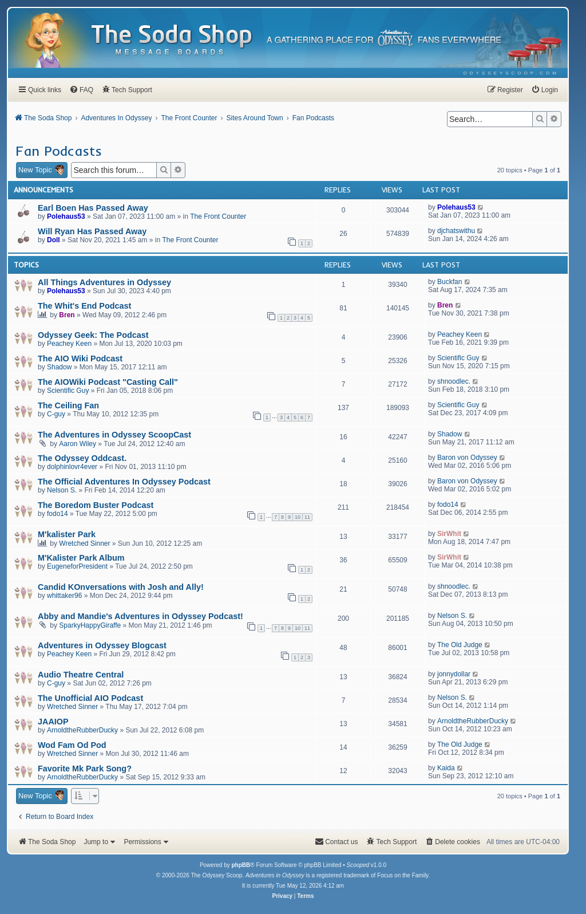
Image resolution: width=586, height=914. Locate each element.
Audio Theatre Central (81, 674)
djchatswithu (456, 231)
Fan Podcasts (58, 150)
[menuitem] (511, 73)
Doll (53, 240)
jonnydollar (453, 674)
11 (307, 517)
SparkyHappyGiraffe (90, 625)
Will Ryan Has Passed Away (92, 231)
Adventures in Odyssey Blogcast (102, 645)
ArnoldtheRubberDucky (82, 730)
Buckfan (449, 282)
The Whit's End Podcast (84, 305)
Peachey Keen (69, 344)
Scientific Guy (458, 358)
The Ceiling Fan (68, 405)
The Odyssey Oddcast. (82, 458)
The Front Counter (218, 216)
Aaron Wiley (77, 444)
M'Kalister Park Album (81, 557)
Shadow (59, 367)
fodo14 (57, 514)
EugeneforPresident (77, 566)
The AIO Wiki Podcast (80, 358)
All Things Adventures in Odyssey (104, 282)
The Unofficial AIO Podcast (90, 698)
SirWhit (449, 534)
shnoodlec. (453, 381)
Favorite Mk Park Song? (85, 768)
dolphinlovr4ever (72, 467)
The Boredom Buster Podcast (95, 505)
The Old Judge (459, 645)
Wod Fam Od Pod (72, 745)
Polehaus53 (66, 216)
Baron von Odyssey (467, 458)
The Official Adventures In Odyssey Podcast (124, 481)
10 (297, 517)
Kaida (446, 768)
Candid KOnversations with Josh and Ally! (121, 587)
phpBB (240, 865)
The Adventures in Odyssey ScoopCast (114, 434)
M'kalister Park (67, 534)
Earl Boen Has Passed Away (93, 207)
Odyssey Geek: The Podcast (93, 335)
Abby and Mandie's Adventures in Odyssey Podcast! (140, 616)
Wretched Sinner (84, 543)
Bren (66, 315)
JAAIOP (53, 721)
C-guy (56, 414)
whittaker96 (64, 596)
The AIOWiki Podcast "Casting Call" (108, 382)
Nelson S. (62, 490)
